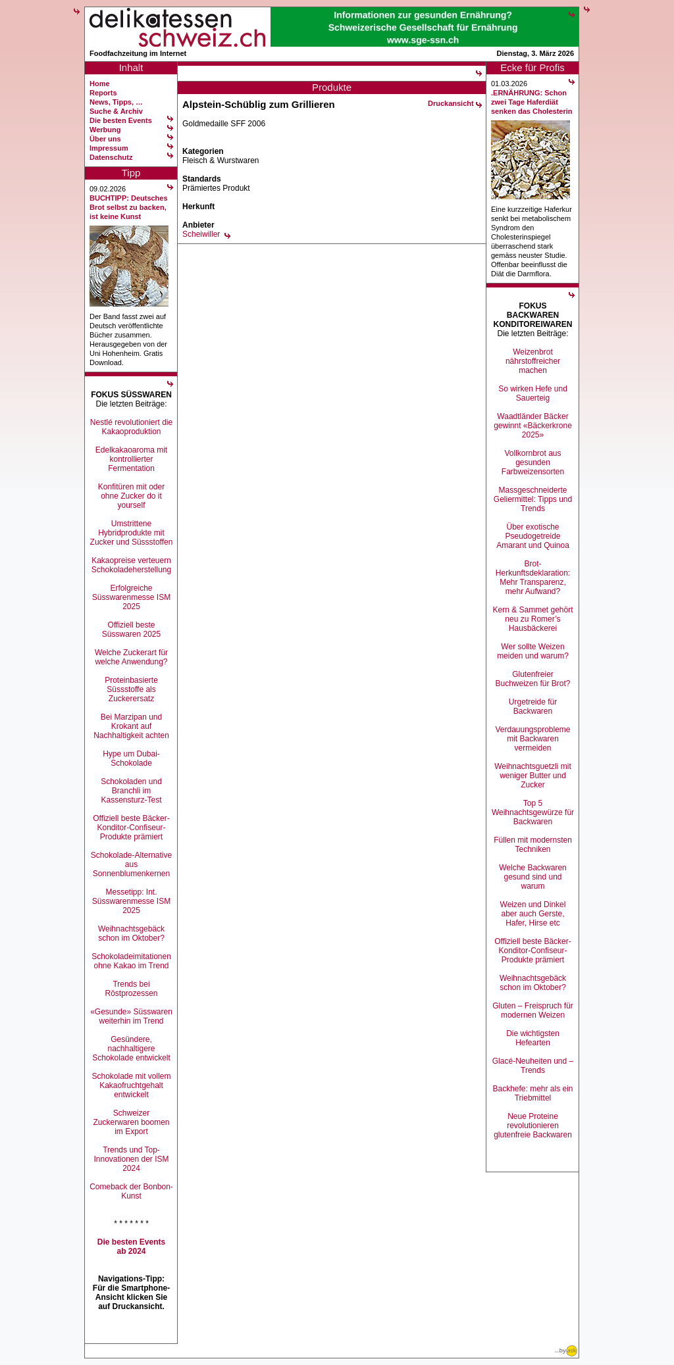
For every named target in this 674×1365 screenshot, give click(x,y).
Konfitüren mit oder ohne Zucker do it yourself (131, 496)
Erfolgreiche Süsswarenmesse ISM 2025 (131, 597)
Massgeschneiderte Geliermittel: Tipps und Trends (533, 499)
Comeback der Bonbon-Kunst (131, 1191)
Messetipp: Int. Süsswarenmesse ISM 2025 (131, 901)
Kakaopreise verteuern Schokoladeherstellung (131, 565)
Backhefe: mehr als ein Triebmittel (532, 1093)
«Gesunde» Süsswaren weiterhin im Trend (131, 1016)
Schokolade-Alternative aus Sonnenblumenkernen (131, 864)
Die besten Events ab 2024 (131, 1246)
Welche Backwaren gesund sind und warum (533, 877)
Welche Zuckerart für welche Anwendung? (131, 657)
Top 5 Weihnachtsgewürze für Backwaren (533, 812)
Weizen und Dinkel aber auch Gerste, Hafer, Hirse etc (533, 914)
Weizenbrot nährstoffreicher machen (533, 361)
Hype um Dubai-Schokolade (131, 758)
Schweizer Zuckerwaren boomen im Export (131, 1122)
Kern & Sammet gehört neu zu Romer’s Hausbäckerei (532, 619)
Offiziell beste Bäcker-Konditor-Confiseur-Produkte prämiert (131, 827)
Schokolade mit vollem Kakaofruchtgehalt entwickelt (130, 1085)
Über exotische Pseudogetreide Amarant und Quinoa (532, 536)
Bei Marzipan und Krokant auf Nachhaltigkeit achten (131, 726)
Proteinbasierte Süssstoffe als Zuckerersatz (131, 689)
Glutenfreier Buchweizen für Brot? (532, 679)
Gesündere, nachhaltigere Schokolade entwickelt (131, 1048)
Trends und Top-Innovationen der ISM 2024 (130, 1159)
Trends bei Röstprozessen (131, 989)
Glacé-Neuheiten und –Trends (532, 1065)
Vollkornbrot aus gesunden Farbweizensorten (533, 462)
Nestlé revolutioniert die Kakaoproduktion (131, 427)
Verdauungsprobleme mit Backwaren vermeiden (532, 739)
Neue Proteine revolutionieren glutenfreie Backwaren (533, 1125)
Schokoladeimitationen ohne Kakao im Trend (131, 961)
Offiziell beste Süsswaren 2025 (131, 629)
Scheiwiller (201, 234)
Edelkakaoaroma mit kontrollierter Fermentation (131, 459)
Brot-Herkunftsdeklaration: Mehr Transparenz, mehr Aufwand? (533, 577)
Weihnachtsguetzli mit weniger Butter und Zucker (532, 775)
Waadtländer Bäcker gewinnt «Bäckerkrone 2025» (533, 425)
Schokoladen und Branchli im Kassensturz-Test (131, 791)
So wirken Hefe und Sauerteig (532, 393)
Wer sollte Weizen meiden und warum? (533, 651)
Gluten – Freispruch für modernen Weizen (532, 1010)
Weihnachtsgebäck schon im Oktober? (131, 933)
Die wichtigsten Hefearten (532, 1038)
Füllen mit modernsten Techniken (533, 844)
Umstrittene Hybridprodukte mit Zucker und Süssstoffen (131, 533)
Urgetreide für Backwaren (533, 706)
